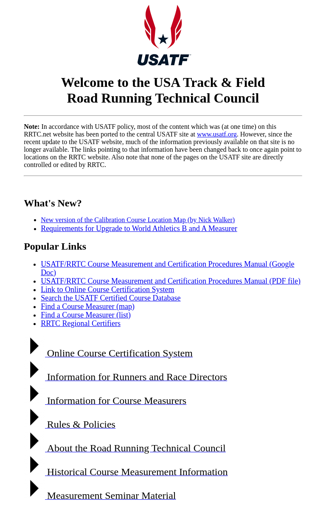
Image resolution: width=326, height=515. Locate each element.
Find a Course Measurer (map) (88, 306)
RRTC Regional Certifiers (81, 323)
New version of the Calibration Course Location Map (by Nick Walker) (138, 219)
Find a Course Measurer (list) (86, 315)
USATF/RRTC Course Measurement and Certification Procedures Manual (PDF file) (171, 281)
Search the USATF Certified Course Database (110, 298)
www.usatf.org (217, 134)
